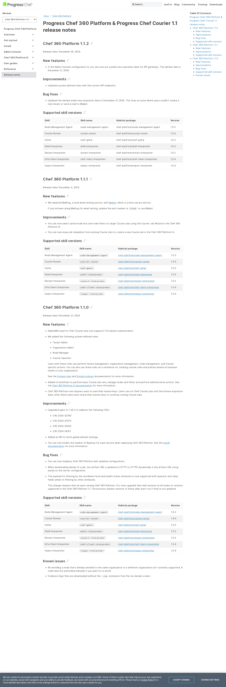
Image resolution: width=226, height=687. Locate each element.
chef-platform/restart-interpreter (136, 281)
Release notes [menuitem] (12, 74)
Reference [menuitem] (10, 69)
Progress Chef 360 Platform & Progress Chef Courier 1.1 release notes (206, 21)
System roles (64, 376)
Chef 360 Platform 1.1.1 (205, 45)
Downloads (216, 4)
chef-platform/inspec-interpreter (136, 293)
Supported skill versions (209, 41)
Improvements (203, 34)
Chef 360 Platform (62, 16)
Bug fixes (201, 38)
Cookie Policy (147, 683)
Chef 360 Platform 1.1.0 (205, 58)
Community (188, 4)
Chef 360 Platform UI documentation (72, 385)
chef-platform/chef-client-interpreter (138, 287)
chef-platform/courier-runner (134, 261)
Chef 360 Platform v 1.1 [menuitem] (17, 19)
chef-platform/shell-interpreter (135, 274)
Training (202, 4)
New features (203, 31)
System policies (85, 376)
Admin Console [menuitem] (12, 51)
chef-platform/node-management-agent (140, 255)
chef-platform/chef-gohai (132, 268)
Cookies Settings (210, 683)
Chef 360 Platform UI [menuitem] (16, 57)
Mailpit (112, 202)
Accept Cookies (181, 683)
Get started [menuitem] (10, 40)
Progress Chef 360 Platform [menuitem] (20, 29)
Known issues (203, 75)
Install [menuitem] (7, 46)
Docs (46, 16)
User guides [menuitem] (11, 63)
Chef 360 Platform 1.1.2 (205, 28)
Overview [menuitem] (9, 34)
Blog (176, 4)
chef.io (168, 4)
